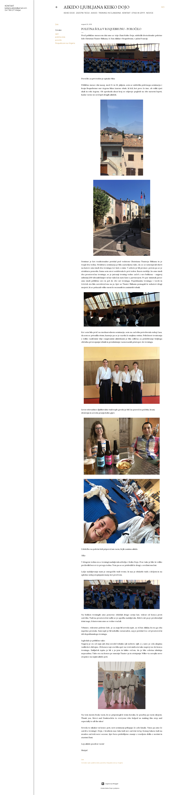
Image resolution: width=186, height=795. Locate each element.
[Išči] (163, 7)
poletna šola (60, 37)
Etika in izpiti (138, 13)
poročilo (58, 40)
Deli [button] (56, 24)
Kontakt (126, 13)
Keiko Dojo (69, 13)
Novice (149, 13)
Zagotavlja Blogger (109, 783)
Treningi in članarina (110, 13)
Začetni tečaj (83, 13)
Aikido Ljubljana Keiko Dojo (96, 7)
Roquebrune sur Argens (65, 43)
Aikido (94, 13)
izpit (57, 34)
